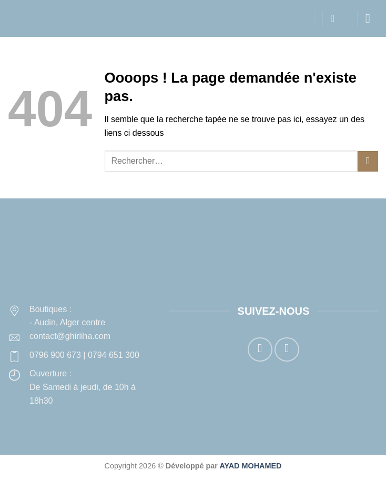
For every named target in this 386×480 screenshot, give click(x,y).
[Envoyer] (368, 161)
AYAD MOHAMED (250, 466)
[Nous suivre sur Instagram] (287, 349)
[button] (336, 18)
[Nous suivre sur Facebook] (260, 349)
